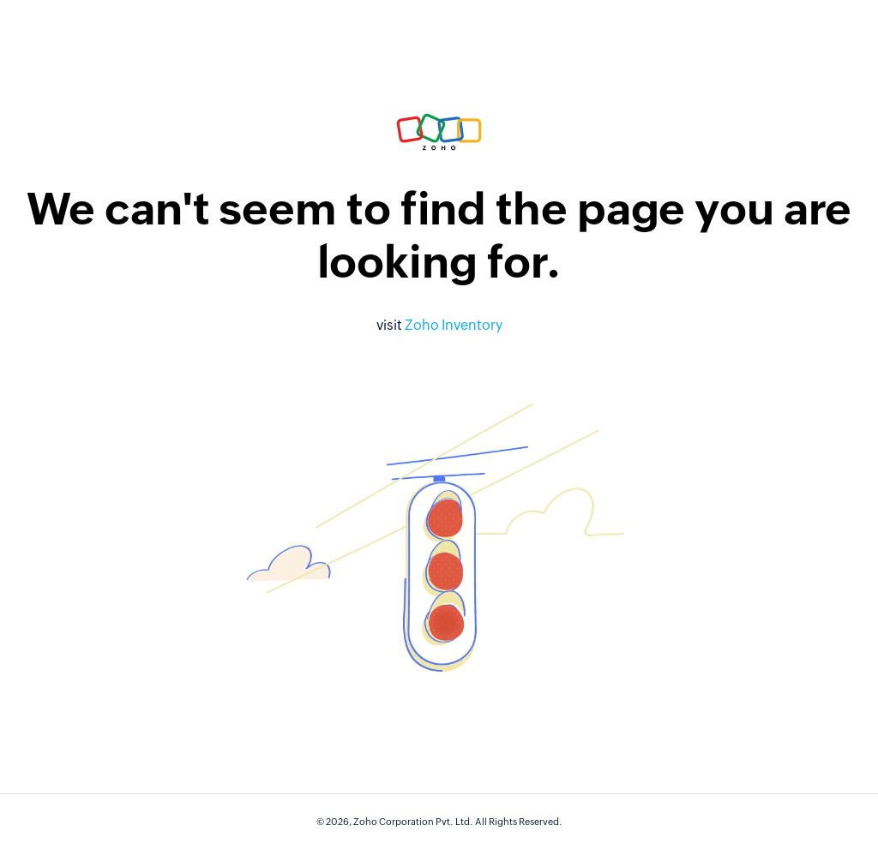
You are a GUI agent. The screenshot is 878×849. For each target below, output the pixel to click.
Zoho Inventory (453, 325)
